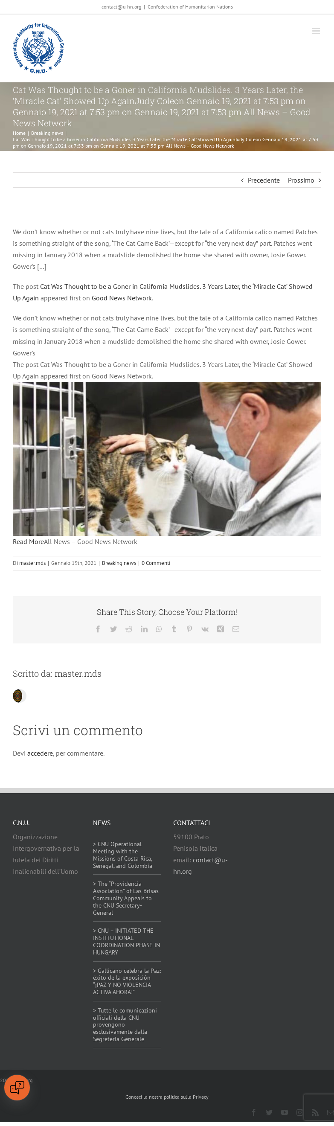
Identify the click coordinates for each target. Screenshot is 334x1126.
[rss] (315, 1112)
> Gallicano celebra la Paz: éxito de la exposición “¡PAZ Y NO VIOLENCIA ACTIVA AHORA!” (127, 981)
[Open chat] (17, 1087)
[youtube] (284, 1112)
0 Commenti (156, 563)
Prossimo (301, 180)
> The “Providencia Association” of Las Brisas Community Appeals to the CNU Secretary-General (126, 898)
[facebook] (253, 1112)
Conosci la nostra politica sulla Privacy (167, 1097)
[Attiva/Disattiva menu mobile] (316, 30)
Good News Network (122, 298)
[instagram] (299, 1112)
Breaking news (119, 563)
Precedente (264, 180)
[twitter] (269, 1112)
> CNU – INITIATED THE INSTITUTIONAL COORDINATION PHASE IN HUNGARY (126, 941)
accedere (40, 753)
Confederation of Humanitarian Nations (190, 6)
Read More (28, 541)
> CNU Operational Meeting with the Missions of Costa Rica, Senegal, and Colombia (122, 854)
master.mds (32, 563)
